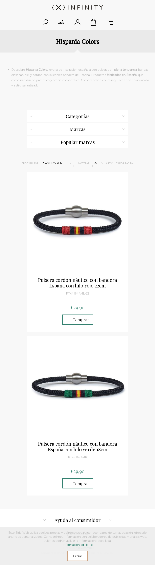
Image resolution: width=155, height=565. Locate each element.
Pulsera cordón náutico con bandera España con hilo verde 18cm (77, 446)
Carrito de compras (94, 22)
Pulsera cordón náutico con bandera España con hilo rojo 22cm (77, 283)
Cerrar (77, 556)
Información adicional (78, 545)
